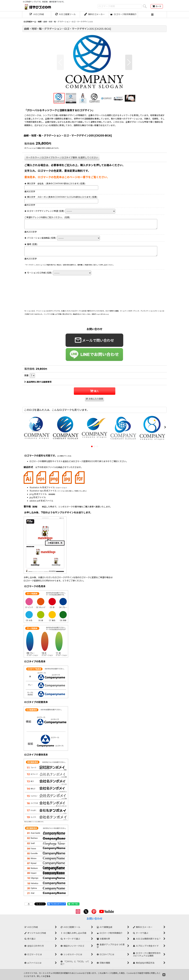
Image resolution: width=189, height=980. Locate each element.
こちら (47, 976)
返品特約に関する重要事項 (37, 382)
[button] (152, 14)
